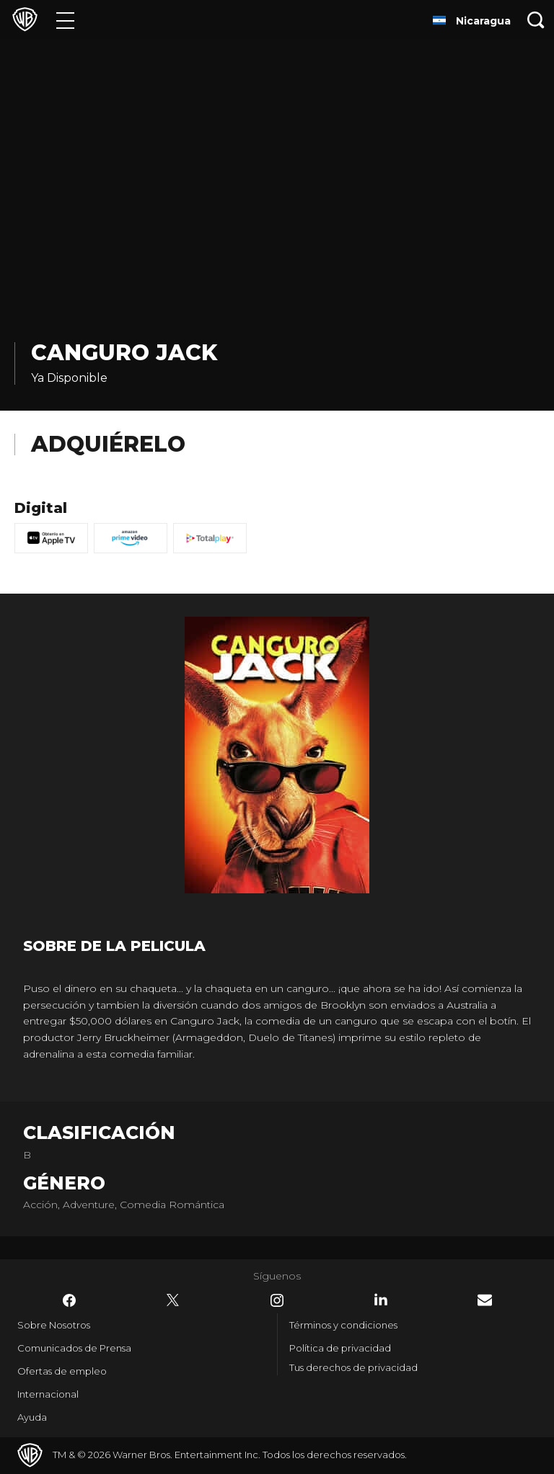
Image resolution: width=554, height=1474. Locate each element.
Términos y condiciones (343, 1325)
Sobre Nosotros (53, 1325)
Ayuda (32, 1417)
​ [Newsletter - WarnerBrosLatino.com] (484, 1300)
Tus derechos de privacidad (353, 1367)
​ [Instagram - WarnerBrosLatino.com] (277, 1300)
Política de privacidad (340, 1348)
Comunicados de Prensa (74, 1348)
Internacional (48, 1394)
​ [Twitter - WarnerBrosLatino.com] (173, 1300)
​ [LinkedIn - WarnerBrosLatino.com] (381, 1299)
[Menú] (65, 20)
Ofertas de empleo (62, 1371)
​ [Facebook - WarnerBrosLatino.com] (69, 1300)
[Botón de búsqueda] (536, 20)
